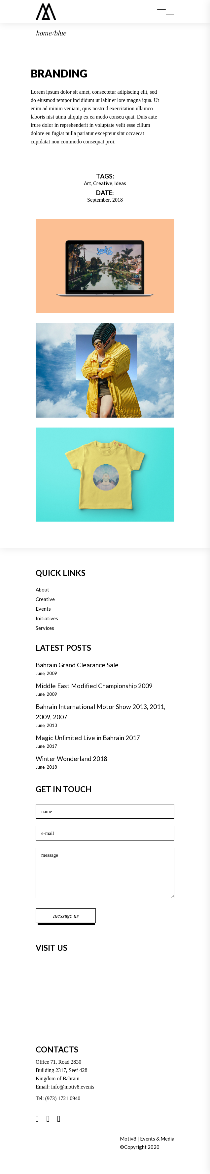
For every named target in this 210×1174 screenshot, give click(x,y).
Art (87, 183)
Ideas (120, 183)
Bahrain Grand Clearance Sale (77, 665)
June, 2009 (46, 673)
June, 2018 (46, 767)
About (42, 589)
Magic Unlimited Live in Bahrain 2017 (88, 737)
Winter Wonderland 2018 (71, 758)
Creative (102, 183)
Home (44, 33)
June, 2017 (46, 746)
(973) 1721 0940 (63, 1098)
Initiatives (47, 618)
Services (45, 628)
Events (43, 609)
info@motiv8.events (72, 1087)
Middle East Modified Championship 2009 (94, 685)
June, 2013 (46, 725)
